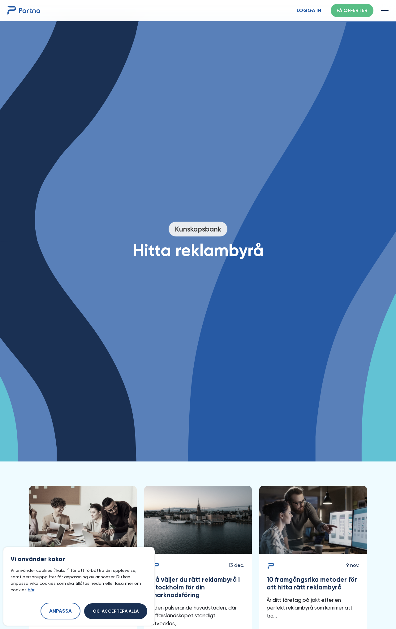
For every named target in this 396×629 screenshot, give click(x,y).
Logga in (309, 10)
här (31, 589)
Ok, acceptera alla (116, 611)
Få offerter (352, 10)
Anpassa (60, 611)
